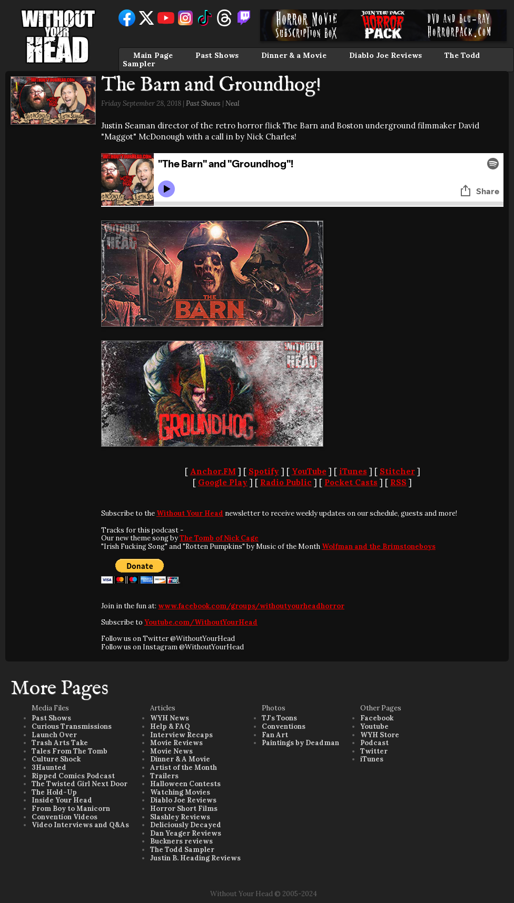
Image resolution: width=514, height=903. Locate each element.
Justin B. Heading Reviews (195, 858)
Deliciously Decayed (185, 824)
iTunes (353, 471)
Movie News (171, 751)
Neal (232, 103)
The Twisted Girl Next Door (79, 783)
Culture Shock (56, 759)
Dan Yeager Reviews (185, 833)
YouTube (309, 471)
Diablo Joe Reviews (385, 55)
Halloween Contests (185, 783)
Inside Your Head (62, 800)
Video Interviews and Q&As (80, 824)
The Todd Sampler (182, 849)
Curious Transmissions (72, 726)
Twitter (374, 751)
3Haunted (49, 767)
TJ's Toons (279, 718)
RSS (398, 482)
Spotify (264, 471)
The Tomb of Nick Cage (219, 538)
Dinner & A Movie (180, 759)
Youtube (374, 726)
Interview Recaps (181, 734)
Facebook (376, 718)
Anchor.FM (213, 471)
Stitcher (397, 471)
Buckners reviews (181, 841)
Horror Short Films (184, 808)
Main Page (153, 55)
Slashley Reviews (180, 816)
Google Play (223, 482)
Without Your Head (189, 513)
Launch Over (54, 734)
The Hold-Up (54, 792)
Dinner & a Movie (294, 55)
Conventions (283, 726)
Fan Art (275, 734)
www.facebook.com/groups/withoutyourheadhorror (251, 605)
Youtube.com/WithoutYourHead (201, 622)
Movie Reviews (176, 742)
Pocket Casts (351, 482)
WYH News (169, 718)
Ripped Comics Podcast (73, 775)
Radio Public (286, 482)
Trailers (164, 775)
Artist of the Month (183, 767)
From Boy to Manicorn (71, 808)
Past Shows (217, 55)
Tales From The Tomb (69, 751)
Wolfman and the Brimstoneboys (379, 546)
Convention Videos (64, 816)
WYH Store (379, 734)
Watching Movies (180, 792)
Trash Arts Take (60, 742)
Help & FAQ (170, 726)
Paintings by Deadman (300, 742)
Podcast (374, 742)
